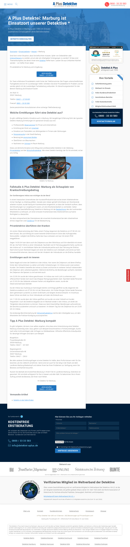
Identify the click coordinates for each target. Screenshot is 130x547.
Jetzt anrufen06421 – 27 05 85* (46, 74)
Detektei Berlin (29, 538)
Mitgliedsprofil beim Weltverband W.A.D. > (59, 496)
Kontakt (40, 511)
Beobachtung (61, 209)
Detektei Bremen (47, 538)
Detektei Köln (65, 544)
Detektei (43, 60)
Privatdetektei (15, 150)
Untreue (27, 143)
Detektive (30, 221)
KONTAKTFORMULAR (106, 121)
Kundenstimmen (56, 511)
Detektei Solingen (101, 544)
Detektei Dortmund (65, 538)
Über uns (26, 511)
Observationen (29, 125)
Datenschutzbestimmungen (81, 447)
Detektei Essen (83, 538)
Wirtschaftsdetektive (45, 313)
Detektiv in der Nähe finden (24, 400)
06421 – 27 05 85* (23, 99)
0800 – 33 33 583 (23, 103)
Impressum (90, 511)
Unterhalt (35, 128)
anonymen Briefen (30, 137)
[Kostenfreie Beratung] (115, 4)
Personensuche (19, 134)
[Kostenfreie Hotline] (106, 116)
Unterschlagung (16, 58)
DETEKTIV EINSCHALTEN (21, 39)
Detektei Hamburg (29, 544)
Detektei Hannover (47, 544)
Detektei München (83, 544)
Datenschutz (74, 511)
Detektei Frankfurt (101, 538)
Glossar (103, 511)
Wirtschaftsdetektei (34, 150)
